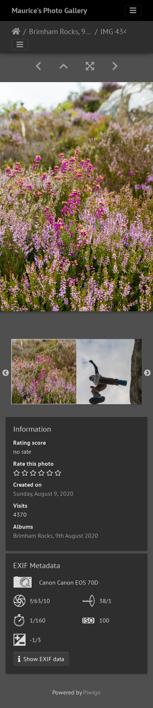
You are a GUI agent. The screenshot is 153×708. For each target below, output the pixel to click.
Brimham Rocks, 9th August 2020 (60, 31)
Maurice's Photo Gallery (49, 10)
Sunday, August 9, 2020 (43, 493)
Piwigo (92, 692)
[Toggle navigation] (133, 10)
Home (16, 31)
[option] (44, 371)
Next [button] (147, 373)
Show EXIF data (41, 659)
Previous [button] (5, 373)
